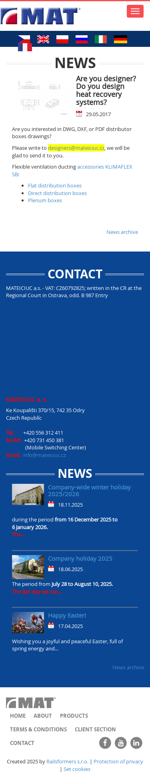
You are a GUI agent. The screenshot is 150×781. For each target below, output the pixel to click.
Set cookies (77, 769)
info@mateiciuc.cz (44, 455)
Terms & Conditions (38, 729)
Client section (95, 729)
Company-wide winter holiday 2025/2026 (89, 490)
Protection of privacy (118, 761)
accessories (90, 166)
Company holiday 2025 (80, 558)
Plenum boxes (45, 200)
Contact (22, 743)
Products (74, 715)
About (43, 715)
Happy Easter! (67, 615)
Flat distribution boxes (55, 185)
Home (18, 715)
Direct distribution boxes (57, 193)
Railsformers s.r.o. (67, 761)
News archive (122, 232)
